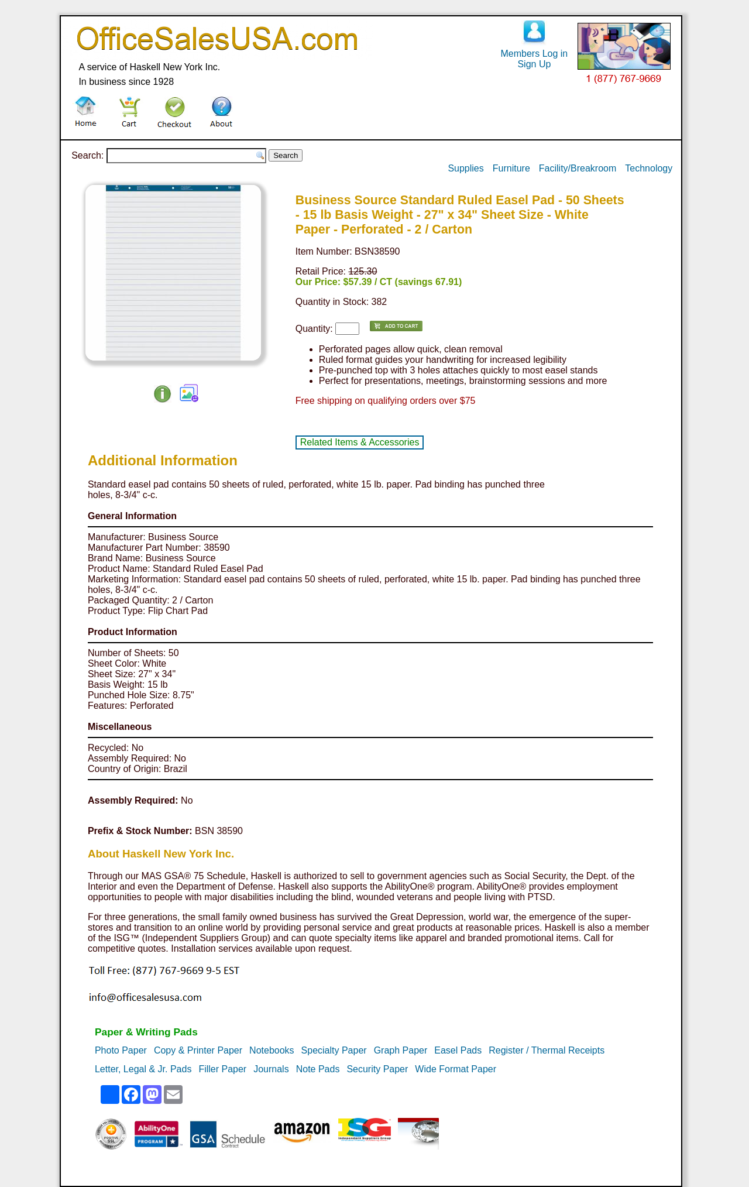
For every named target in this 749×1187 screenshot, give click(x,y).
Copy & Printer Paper (198, 1050)
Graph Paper (401, 1050)
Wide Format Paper (455, 1069)
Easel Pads (458, 1050)
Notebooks (271, 1050)
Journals (270, 1069)
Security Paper (377, 1069)
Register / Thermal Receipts (546, 1050)
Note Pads (318, 1069)
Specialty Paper (334, 1050)
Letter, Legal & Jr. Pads (143, 1069)
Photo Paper (121, 1050)
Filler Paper (222, 1069)
